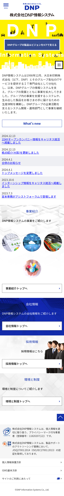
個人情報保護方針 (11, 462)
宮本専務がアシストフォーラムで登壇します (29, 196)
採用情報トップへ (16, 364)
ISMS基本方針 (9, 470)
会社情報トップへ (16, 326)
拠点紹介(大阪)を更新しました (20, 152)
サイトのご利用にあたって (16, 478)
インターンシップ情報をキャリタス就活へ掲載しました (32, 184)
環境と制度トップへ (18, 401)
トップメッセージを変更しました (22, 173)
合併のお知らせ (11, 163)
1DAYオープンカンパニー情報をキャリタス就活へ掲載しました (31, 140)
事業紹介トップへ (16, 288)
